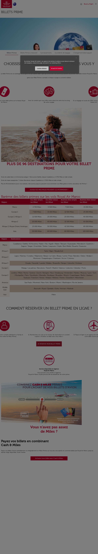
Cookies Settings (42, 68)
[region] (49, 64)
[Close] (76, 58)
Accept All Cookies (56, 68)
